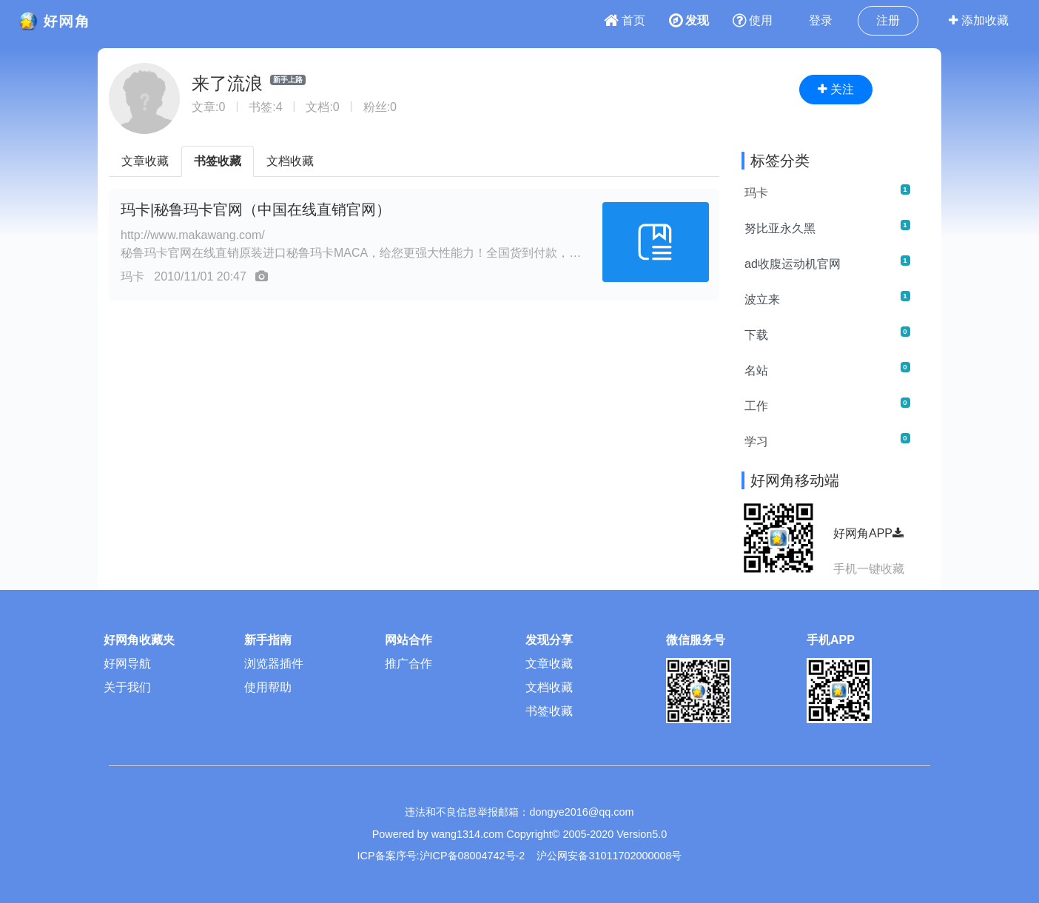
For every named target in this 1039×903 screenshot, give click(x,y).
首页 (624, 20)
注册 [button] (888, 20)
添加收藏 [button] (979, 20)
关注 (836, 89)
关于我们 (127, 687)
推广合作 (408, 663)
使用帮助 (268, 687)
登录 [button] (821, 20)
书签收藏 (217, 161)
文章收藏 (145, 161)
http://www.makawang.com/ (193, 235)
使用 (753, 20)
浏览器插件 (273, 663)
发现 (689, 20)
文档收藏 (290, 161)
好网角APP (868, 533)
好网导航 (127, 663)
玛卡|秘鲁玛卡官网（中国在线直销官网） (256, 209)
